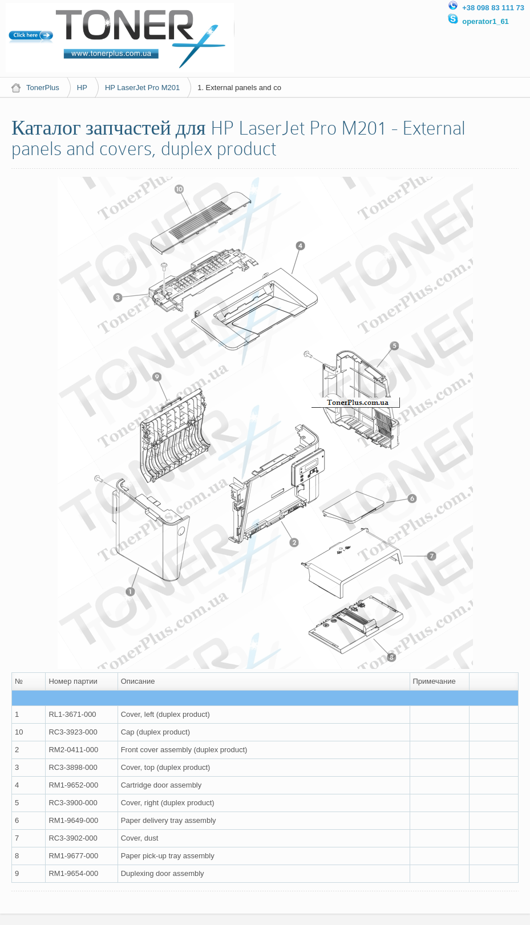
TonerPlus (42, 87)
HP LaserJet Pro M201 (142, 87)
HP (82, 87)
